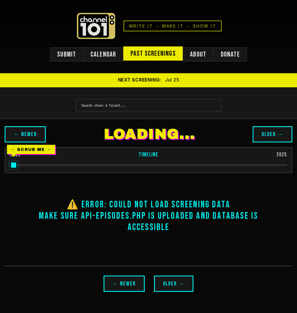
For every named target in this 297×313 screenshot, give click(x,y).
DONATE (230, 54)
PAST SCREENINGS (153, 54)
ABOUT (198, 54)
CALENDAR (103, 54)
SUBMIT (66, 54)
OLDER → (272, 134)
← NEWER (25, 134)
